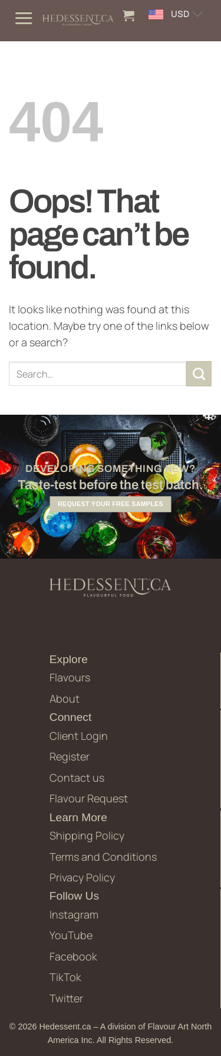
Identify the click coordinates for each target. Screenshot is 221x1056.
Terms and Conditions (103, 857)
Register (70, 756)
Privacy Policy (82, 877)
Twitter (66, 998)
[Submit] (199, 374)
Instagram (74, 914)
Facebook (73, 956)
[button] (24, 18)
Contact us (77, 777)
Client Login (79, 736)
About (65, 698)
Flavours (70, 677)
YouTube (71, 935)
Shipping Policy (87, 835)
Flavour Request (89, 798)
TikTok (65, 977)
